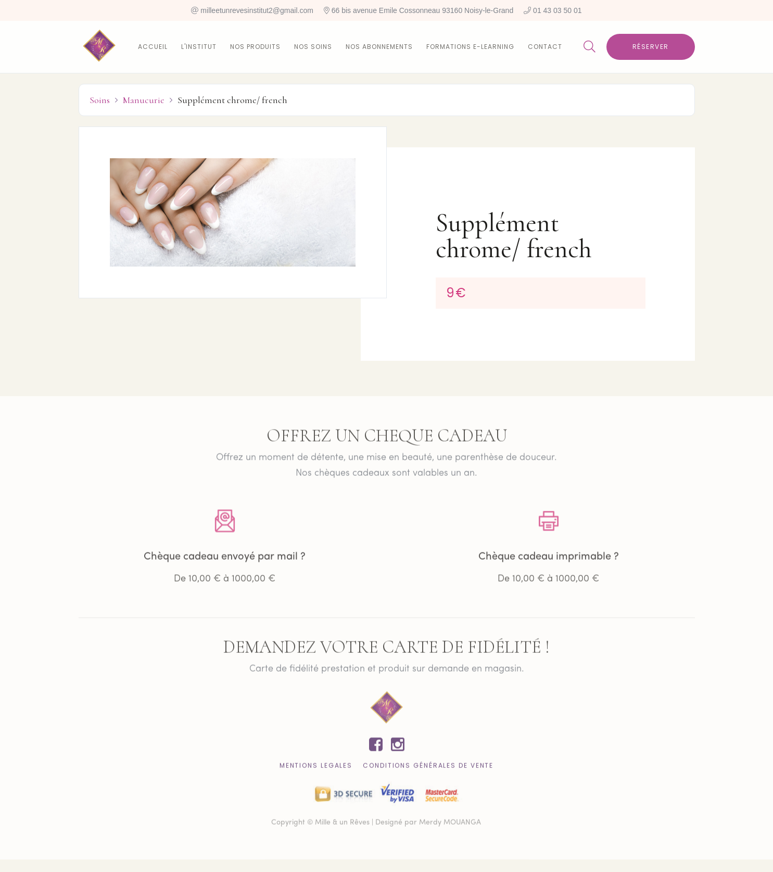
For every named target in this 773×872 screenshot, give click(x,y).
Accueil (153, 46)
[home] (99, 47)
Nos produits (255, 46)
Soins (100, 100)
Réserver (650, 46)
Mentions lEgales (316, 771)
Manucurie (143, 100)
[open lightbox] (233, 212)
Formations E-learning (470, 46)
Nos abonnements (379, 46)
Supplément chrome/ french (232, 100)
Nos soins (313, 46)
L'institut (199, 46)
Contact (545, 46)
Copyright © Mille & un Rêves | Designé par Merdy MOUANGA (376, 828)
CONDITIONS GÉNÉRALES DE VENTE (428, 771)
